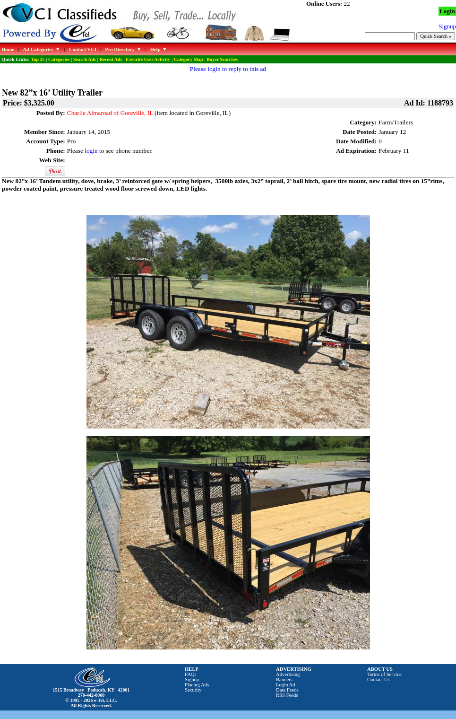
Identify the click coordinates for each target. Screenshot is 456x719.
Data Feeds (287, 690)
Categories (59, 59)
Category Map (188, 59)
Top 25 (38, 59)
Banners (284, 679)
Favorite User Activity (148, 59)
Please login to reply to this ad (228, 68)
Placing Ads (197, 684)
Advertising (288, 674)
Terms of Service (384, 674)
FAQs (191, 674)
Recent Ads (110, 59)
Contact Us (378, 679)
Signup (192, 679)
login (91, 150)
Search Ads (84, 59)
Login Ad (285, 684)
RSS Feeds (287, 695)
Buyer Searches (222, 59)
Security (193, 690)
